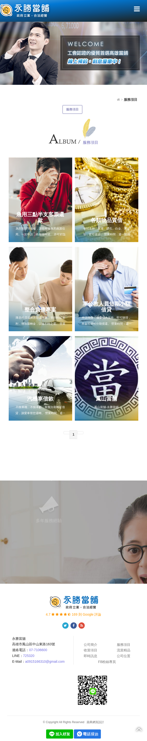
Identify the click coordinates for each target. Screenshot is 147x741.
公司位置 (123, 656)
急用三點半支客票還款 (40, 217)
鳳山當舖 (106, 399)
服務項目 (72, 109)
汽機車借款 (40, 399)
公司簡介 (90, 645)
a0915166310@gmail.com (45, 661)
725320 (29, 656)
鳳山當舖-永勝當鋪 (106, 407)
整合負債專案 (40, 310)
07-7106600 (38, 650)
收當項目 (90, 650)
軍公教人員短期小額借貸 (106, 307)
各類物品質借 (106, 220)
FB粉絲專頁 (107, 662)
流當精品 (123, 650)
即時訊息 (90, 656)
